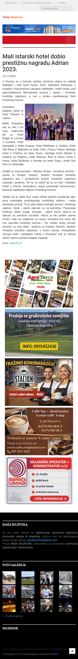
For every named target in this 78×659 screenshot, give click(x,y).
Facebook (10, 628)
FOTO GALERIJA (14, 565)
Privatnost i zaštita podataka (37, 2)
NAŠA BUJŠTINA (15, 525)
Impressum (10, 2)
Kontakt (61, 2)
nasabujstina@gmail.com (42, 540)
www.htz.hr (16, 243)
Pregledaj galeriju (12, 616)
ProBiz (54, 654)
